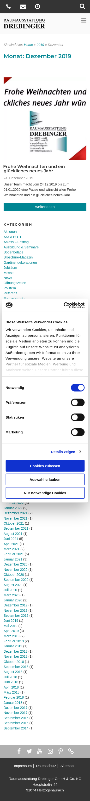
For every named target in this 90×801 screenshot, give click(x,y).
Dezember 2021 (16, 513)
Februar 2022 (14, 503)
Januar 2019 (13, 646)
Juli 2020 (10, 590)
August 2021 (13, 534)
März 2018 (11, 692)
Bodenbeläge (14, 252)
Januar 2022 (13, 508)
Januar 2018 (13, 703)
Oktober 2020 (14, 575)
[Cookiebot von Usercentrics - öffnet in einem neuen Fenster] (64, 305)
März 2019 (11, 636)
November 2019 (16, 610)
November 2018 (16, 656)
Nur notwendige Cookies (45, 493)
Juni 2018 (11, 682)
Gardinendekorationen (20, 262)
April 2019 (11, 631)
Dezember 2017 (16, 708)
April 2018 (11, 687)
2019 (40, 45)
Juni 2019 (11, 620)
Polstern (10, 288)
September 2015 (16, 723)
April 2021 (11, 544)
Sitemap (67, 766)
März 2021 (11, 549)
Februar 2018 (14, 697)
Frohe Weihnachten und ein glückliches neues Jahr (34, 169)
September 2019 (16, 615)
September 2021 (16, 528)
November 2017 (16, 713)
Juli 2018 (10, 677)
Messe (8, 273)
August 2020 (13, 585)
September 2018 (16, 667)
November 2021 (16, 518)
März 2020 (11, 595)
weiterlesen (46, 208)
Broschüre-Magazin (18, 257)
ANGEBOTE (13, 237)
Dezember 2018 (16, 651)
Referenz (10, 293)
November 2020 (16, 569)
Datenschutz (46, 766)
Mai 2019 (11, 626)
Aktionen (10, 232)
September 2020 (16, 580)
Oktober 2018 (14, 662)
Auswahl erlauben (45, 479)
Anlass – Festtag (16, 242)
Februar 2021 (14, 554)
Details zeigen (63, 451)
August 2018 (13, 672)
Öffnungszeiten (15, 283)
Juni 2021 (11, 539)
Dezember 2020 (16, 564)
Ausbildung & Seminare (21, 247)
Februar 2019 (14, 641)
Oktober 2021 (14, 523)
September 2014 (16, 728)
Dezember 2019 (16, 605)
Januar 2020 (13, 600)
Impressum (23, 766)
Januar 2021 (13, 559)
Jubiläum (10, 267)
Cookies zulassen (45, 466)
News (8, 278)
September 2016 (16, 718)
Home (28, 45)
